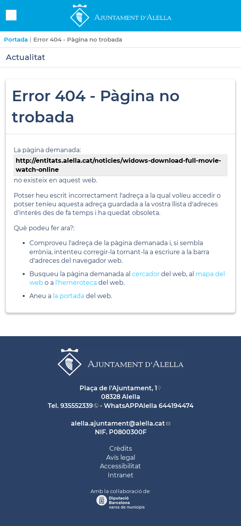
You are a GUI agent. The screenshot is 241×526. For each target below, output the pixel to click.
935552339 (76, 406)
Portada (16, 39)
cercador (145, 274)
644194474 (176, 406)
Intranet (121, 475)
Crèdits (120, 448)
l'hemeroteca (76, 282)
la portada (68, 296)
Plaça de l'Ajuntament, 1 (118, 388)
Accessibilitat (120, 466)
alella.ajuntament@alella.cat (118, 423)
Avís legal (120, 457)
